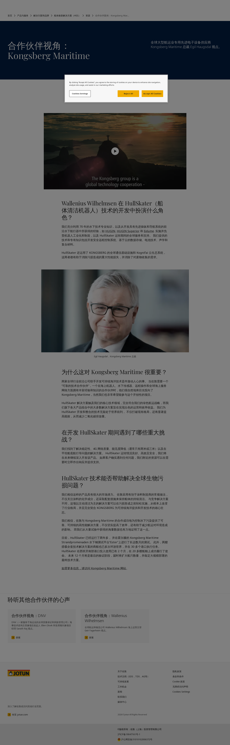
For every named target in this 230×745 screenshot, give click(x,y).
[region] (116, 89)
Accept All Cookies (152, 93)
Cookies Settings (80, 93)
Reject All (128, 93)
